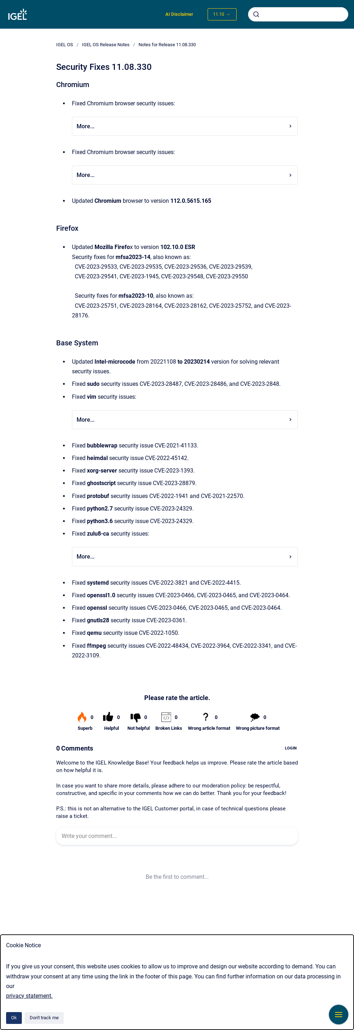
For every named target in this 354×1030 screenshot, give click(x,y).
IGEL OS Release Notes (106, 44)
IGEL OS (64, 44)
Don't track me (44, 1017)
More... (185, 126)
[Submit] (256, 14)
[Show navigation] (338, 1014)
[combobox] (298, 14)
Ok (14, 1017)
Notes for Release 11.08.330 (167, 44)
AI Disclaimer (179, 14)
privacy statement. (29, 995)
